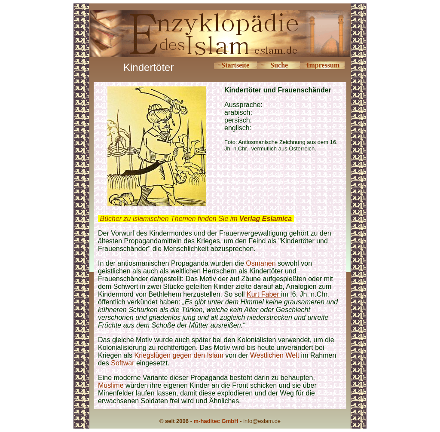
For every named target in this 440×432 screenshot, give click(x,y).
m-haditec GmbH (216, 421)
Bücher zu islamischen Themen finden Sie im (196, 218)
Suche (279, 65)
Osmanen (260, 263)
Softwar (122, 363)
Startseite (235, 65)
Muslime (111, 385)
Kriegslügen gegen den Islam (178, 355)
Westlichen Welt (274, 355)
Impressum (322, 65)
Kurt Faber (264, 294)
